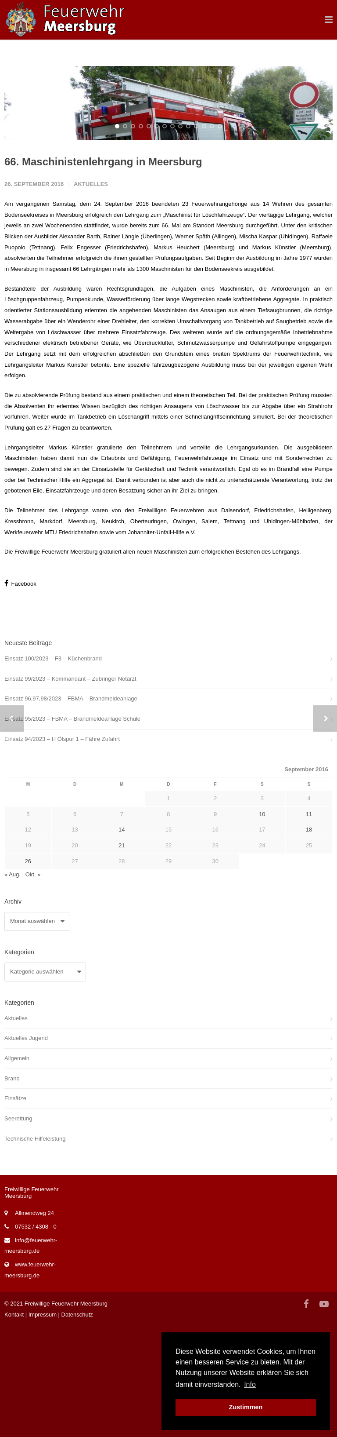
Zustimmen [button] (246, 1407)
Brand (12, 1189)
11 (196, 237)
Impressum (43, 1425)
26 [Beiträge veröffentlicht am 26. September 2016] (28, 972)
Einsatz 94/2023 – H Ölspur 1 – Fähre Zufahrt (62, 849)
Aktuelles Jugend (26, 1148)
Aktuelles (91, 295)
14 (220, 237)
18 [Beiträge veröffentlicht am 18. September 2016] (309, 940)
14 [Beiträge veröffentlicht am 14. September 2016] (121, 940)
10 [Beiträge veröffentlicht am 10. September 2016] (262, 925)
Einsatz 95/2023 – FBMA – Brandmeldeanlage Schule (72, 829)
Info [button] (250, 1384)
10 (188, 237)
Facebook (20, 694)
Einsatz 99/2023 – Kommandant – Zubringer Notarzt (70, 789)
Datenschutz (77, 1425)
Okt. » (33, 985)
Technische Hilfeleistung (34, 1249)
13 (212, 237)
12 (204, 237)
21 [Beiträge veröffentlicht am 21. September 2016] (121, 956)
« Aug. (12, 985)
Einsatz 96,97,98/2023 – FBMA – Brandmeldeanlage (70, 809)
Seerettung (18, 1229)
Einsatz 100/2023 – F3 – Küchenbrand (53, 769)
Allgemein (16, 1169)
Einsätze (15, 1209)
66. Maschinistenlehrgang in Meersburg (103, 272)
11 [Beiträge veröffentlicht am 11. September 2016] (309, 925)
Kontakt (14, 1425)
